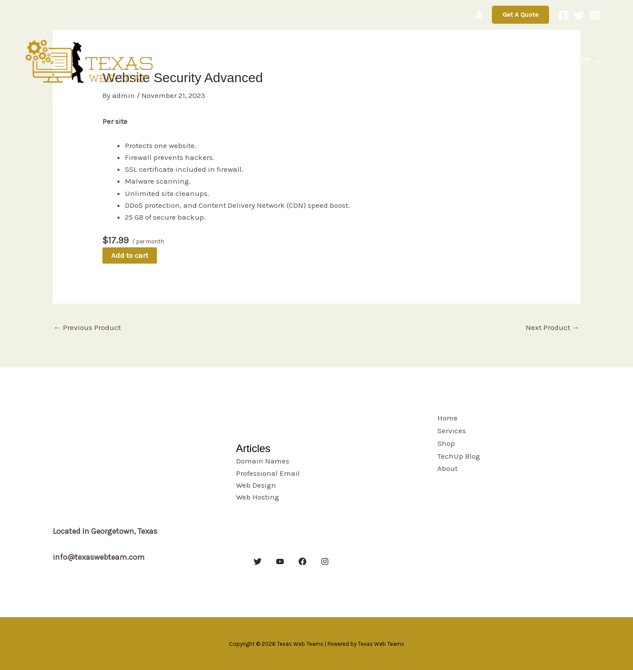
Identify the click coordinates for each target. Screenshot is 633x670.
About (586, 61)
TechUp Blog (532, 61)
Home (408, 61)
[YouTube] (280, 561)
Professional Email (268, 473)
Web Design (256, 485)
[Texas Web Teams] (90, 60)
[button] (520, 15)
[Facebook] (563, 15)
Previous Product (87, 327)
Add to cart (129, 255)
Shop (485, 61)
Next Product (552, 327)
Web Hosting (257, 497)
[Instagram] (594, 15)
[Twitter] (579, 15)
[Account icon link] (479, 15)
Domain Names (262, 460)
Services (447, 61)
